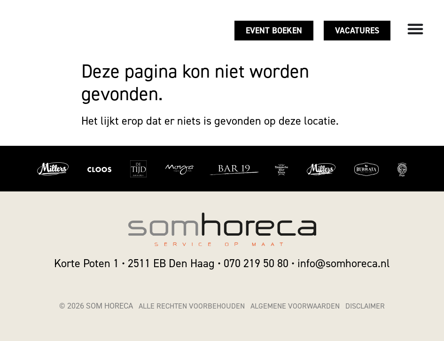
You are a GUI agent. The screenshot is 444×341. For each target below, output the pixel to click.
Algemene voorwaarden (295, 306)
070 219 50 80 (256, 263)
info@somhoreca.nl (343, 263)
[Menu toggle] (415, 28)
